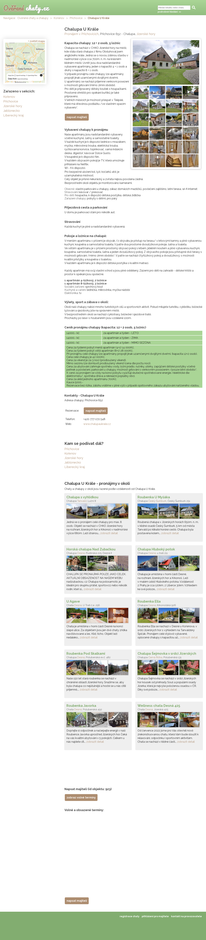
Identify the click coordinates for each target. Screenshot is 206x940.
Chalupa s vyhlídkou (82, 497)
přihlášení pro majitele (155, 916)
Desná (81, 553)
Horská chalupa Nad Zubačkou (90, 549)
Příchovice (76, 18)
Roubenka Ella (149, 601)
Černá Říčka (155, 657)
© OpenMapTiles (31, 75)
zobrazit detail (109, 533)
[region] (25, 63)
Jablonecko (72, 462)
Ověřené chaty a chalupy (32, 18)
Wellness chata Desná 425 (159, 705)
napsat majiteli (77, 117)
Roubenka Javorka (81, 705)
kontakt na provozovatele (186, 916)
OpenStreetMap (22, 79)
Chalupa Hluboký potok (156, 549)
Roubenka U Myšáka (154, 497)
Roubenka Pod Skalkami (85, 653)
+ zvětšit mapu (36, 41)
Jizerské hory (146, 34)
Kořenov (59, 18)
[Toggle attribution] (41, 75)
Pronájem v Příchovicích (81, 34)
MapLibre (11, 75)
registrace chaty (129, 916)
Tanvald (82, 500)
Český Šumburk (157, 500)
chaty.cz (26, 8)
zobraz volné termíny (81, 797)
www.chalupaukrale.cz (97, 424)
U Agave (73, 601)
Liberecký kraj (74, 467)
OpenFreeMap (20, 75)
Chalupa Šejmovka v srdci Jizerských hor (167, 653)
